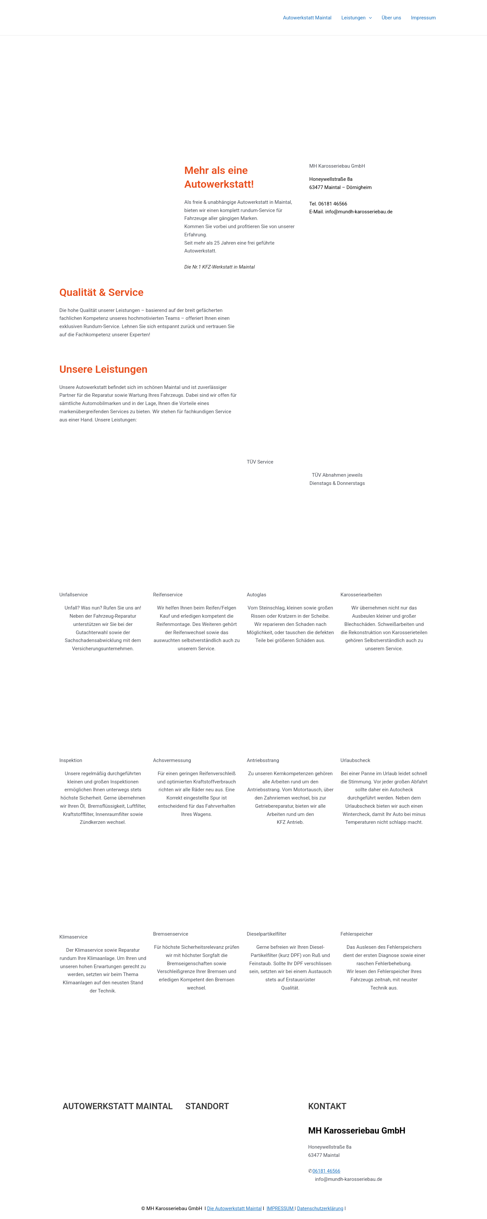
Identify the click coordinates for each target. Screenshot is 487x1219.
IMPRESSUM (281, 1160)
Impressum (423, 18)
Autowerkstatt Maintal (307, 18)
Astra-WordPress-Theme (302, 1190)
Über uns (391, 18)
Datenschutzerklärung (322, 1160)
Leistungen (356, 18)
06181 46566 (326, 1123)
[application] (369, 18)
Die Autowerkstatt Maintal (233, 1160)
